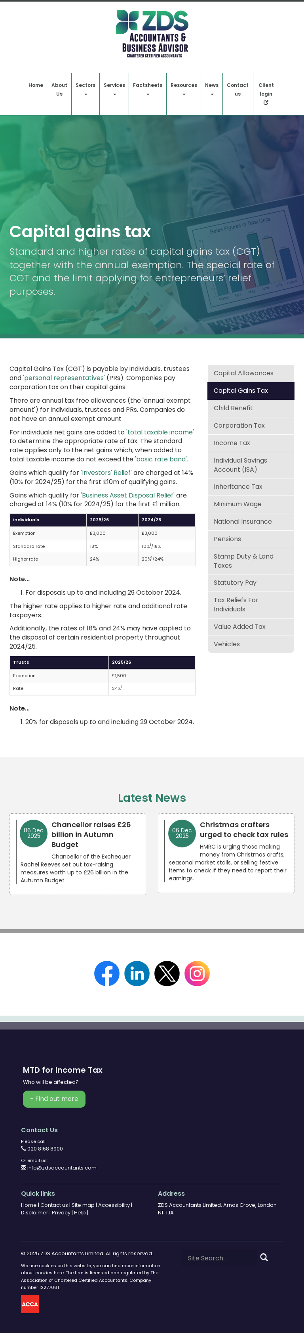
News (211, 88)
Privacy (61, 1212)
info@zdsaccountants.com (59, 1168)
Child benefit (233, 408)
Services (114, 88)
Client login (266, 93)
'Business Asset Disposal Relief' (128, 495)
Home (35, 85)
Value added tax (240, 626)
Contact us (238, 89)
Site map (83, 1205)
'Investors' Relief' (106, 472)
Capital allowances (244, 373)
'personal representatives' (64, 377)
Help (80, 1212)
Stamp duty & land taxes (244, 561)
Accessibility (114, 1205)
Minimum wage (238, 504)
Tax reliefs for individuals (236, 604)
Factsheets (147, 88)
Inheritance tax (238, 486)
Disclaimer (34, 1212)
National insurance (243, 521)
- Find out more (54, 1098)
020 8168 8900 (42, 1148)
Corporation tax (239, 425)
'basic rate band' (161, 459)
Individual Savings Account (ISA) (240, 465)
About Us (59, 89)
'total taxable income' (160, 432)
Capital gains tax (241, 390)
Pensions (227, 539)
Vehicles (227, 644)
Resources (184, 88)
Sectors (85, 88)
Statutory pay (235, 582)
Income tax (232, 443)
